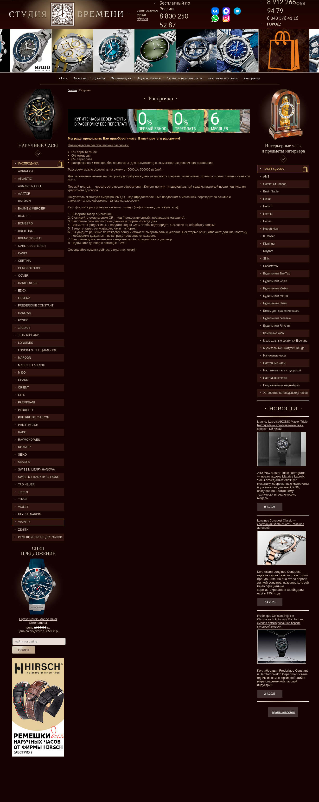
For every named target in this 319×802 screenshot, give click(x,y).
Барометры (270, 266)
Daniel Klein (28, 283)
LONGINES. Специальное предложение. (34, 351)
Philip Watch (28, 424)
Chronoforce (29, 268)
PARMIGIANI (26, 402)
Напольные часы (274, 355)
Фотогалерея (121, 78)
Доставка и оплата (223, 78)
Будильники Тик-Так (276, 273)
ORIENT (23, 387)
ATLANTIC (25, 178)
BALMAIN (24, 201)
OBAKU (23, 380)
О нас (63, 78)
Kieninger (269, 243)
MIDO (22, 372)
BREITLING (25, 231)
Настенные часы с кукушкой (282, 370)
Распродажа (28, 163)
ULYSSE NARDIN (29, 514)
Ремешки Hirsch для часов (40, 537)
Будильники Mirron (275, 296)
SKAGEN (24, 462)
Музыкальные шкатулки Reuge (284, 348)
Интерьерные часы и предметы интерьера (283, 148)
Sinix (266, 258)
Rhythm (268, 251)
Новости (81, 78)
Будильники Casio (275, 281)
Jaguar (24, 328)
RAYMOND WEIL (29, 439)
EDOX (22, 290)
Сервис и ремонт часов (184, 78)
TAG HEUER (26, 484)
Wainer (24, 522)
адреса (142, 19)
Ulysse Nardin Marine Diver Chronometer (38, 620)
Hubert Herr (270, 228)
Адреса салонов (149, 78)
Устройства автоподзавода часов (285, 393)
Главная (72, 90)
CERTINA (24, 260)
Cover (23, 275)
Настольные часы (275, 378)
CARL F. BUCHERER (32, 246)
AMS (266, 176)
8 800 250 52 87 (174, 20)
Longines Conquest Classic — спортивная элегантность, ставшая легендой (280, 524)
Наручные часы (38, 145)
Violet (23, 507)
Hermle (268, 214)
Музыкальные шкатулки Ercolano (285, 340)
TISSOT (23, 492)
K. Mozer (269, 236)
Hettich (267, 206)
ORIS (21, 395)
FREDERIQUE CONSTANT (35, 305)
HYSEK (23, 320)
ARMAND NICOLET (31, 186)
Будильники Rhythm (276, 325)
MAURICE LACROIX (31, 365)
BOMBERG (25, 223)
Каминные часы (273, 333)
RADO (22, 432)
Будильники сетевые (277, 318)
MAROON (24, 357)
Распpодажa (273, 169)
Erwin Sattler (271, 191)
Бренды (99, 78)
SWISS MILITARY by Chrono (38, 477)
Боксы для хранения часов (281, 310)
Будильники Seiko (275, 303)
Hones (267, 221)
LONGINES (25, 342)
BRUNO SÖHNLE (29, 238)
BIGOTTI (24, 216)
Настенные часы (274, 363)
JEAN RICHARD (28, 335)
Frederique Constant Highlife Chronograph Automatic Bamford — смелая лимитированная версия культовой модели (280, 621)
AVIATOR (24, 193)
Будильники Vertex (275, 288)
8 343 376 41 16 (282, 18)
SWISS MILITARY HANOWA (36, 469)
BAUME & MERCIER (31, 208)
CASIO (22, 253)
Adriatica (25, 171)
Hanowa (24, 313)
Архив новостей (283, 712)
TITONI (22, 499)
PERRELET (25, 410)
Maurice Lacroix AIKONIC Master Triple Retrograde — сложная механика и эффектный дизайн (282, 425)
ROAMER (24, 447)
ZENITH (23, 529)
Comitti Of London (275, 184)
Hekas (267, 199)
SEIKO (22, 454)
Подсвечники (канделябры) (281, 385)
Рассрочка (252, 78)
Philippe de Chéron (33, 417)
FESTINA (24, 298)
